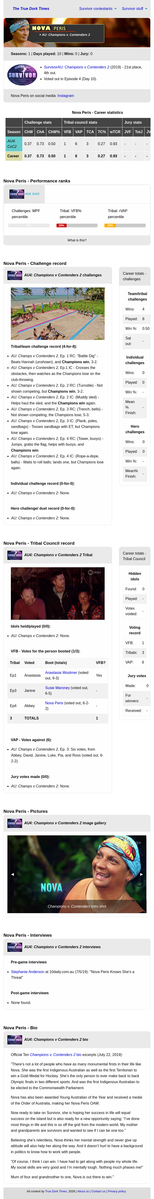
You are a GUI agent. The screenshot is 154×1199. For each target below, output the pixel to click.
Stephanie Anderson (27, 972)
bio (55, 1055)
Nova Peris (54, 703)
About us (83, 1191)
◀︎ (14, 874)
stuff (132, 9)
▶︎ (143, 874)
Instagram (66, 96)
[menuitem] (96, 8)
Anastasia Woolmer (61, 673)
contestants (96, 9)
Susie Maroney (57, 688)
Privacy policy (117, 1191)
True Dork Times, (56, 1191)
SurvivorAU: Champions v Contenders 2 (77, 67)
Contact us (98, 1191)
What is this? (77, 240)
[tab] (24, 194)
